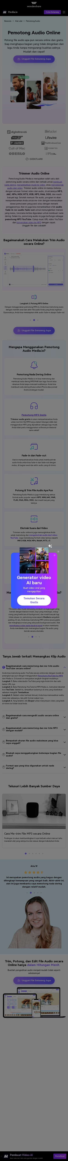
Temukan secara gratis (34, 600)
